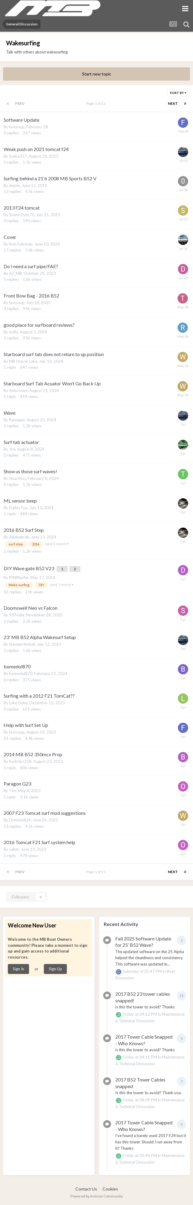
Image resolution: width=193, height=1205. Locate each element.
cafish (14, 849)
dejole (14, 185)
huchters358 (20, 761)
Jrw (12, 449)
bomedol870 (20, 673)
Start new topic (96, 73)
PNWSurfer (18, 577)
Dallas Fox (18, 507)
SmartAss (17, 478)
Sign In (18, 968)
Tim (12, 790)
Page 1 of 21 (96, 103)
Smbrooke (18, 390)
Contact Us (86, 1188)
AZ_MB (15, 273)
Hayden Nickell (22, 644)
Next (173, 103)
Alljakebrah (19, 537)
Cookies (110, 1188)
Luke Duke (18, 702)
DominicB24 (20, 820)
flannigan (17, 419)
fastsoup (17, 126)
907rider (17, 614)
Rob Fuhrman (21, 244)
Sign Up (55, 968)
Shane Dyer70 (21, 214)
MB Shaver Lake (23, 361)
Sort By (178, 93)
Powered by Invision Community (96, 1196)
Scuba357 (18, 156)
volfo (13, 331)
